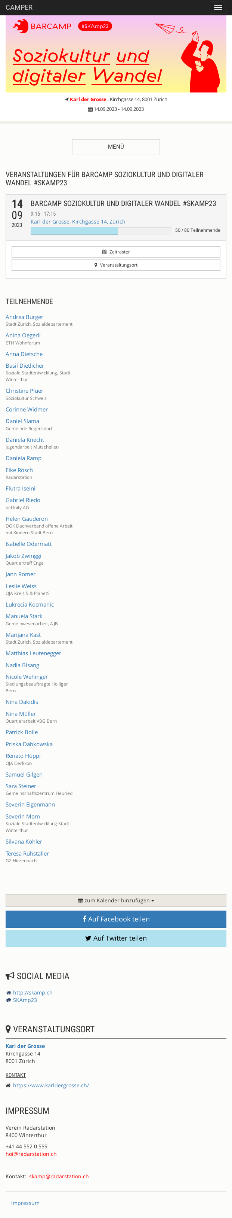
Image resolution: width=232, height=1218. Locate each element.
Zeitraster (116, 252)
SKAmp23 (25, 999)
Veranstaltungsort (116, 265)
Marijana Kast (23, 634)
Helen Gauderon (27, 518)
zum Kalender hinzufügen (116, 900)
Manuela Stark (24, 616)
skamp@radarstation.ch (59, 1176)
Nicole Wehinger (27, 676)
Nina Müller (21, 713)
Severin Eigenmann (30, 804)
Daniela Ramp (23, 458)
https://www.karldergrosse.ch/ (51, 1085)
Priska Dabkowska (29, 744)
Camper (19, 7)
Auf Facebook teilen (116, 918)
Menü (116, 146)
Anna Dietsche (24, 354)
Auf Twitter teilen (116, 937)
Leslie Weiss (21, 586)
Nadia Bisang (22, 665)
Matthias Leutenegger (33, 653)
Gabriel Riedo (23, 500)
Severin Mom (23, 816)
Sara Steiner (21, 786)
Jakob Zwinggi (23, 555)
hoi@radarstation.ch (31, 1153)
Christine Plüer (24, 390)
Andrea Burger (24, 317)
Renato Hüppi (23, 755)
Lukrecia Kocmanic (30, 604)
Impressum (25, 1202)
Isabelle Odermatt (29, 543)
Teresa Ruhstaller (27, 853)
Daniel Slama (22, 421)
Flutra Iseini (20, 488)
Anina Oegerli (23, 335)
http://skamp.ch (33, 992)
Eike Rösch (19, 470)
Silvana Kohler (24, 841)
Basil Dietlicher (25, 365)
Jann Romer (20, 574)
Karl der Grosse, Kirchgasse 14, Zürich (78, 221)
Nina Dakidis (22, 701)
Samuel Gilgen (24, 774)
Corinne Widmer (27, 409)
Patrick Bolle (22, 732)
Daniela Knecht (25, 439)
